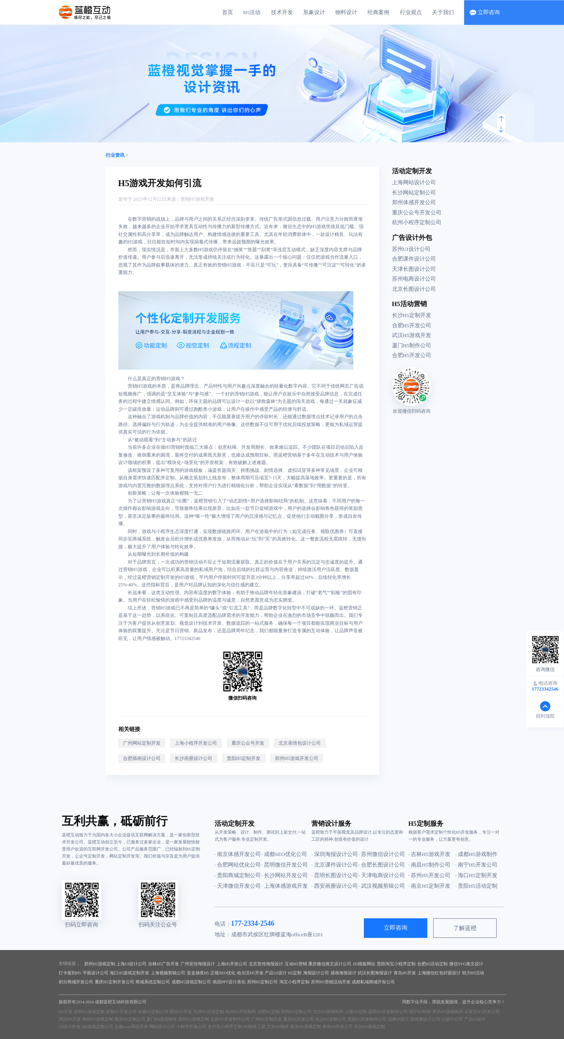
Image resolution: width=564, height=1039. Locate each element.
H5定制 (295, 973)
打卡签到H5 (70, 973)
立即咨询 (395, 928)
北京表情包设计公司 (299, 743)
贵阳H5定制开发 (244, 758)
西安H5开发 (181, 1012)
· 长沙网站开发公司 (285, 875)
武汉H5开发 (70, 1019)
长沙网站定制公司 (414, 193)
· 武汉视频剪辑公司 (381, 886)
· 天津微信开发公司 (238, 886)
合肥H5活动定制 (432, 964)
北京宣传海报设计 (266, 964)
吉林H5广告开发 (163, 964)
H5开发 (65, 1012)
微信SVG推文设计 (466, 964)
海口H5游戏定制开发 (129, 973)
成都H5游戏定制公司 (191, 982)
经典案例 (378, 12)
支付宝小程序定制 (225, 1026)
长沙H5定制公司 (330, 1019)
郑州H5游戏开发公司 (296, 758)
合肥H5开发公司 (412, 325)
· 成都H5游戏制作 (476, 854)
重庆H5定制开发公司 (114, 982)
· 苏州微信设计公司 (381, 854)
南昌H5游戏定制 (97, 1019)
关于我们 (443, 12)
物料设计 (346, 12)
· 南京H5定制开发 (429, 886)
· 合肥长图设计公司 (381, 865)
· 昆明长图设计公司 (334, 875)
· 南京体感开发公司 (238, 854)
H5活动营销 (409, 304)
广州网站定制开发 (142, 743)
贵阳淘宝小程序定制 (396, 964)
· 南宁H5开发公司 (476, 865)
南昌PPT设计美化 (229, 982)
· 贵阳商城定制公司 (238, 875)
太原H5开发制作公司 (230, 1019)
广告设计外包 (412, 237)
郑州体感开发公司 (414, 202)
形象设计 (314, 12)
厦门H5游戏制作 (161, 1019)
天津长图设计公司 (414, 269)
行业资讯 (115, 155)
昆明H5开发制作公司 (388, 1012)
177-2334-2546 (253, 923)
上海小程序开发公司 (196, 743)
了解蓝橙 (465, 928)
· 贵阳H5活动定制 (476, 886)
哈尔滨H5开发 (250, 973)
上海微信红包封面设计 (439, 973)
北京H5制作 (278, 1026)
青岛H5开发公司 (337, 1026)
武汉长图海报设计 (375, 973)
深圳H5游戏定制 (89, 1012)
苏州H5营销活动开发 (331, 982)
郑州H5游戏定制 (99, 964)
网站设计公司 (162, 1026)
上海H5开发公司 (232, 964)
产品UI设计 (275, 973)
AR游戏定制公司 (97, 1026)
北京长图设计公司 (414, 289)
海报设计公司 (316, 973)
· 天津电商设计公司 (381, 875)
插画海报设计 (343, 973)
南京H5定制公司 (129, 1019)
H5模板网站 (364, 964)
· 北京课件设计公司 (334, 865)
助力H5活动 (473, 973)
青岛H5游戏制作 (447, 1012)
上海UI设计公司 (131, 964)
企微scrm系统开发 (131, 1026)
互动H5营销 (296, 964)
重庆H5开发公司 (298, 1019)
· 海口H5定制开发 (476, 875)
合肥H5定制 (268, 1012)
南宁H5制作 (420, 1012)
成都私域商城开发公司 (373, 982)
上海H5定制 (356, 1012)
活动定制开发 (412, 171)
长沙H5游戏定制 (369, 1026)
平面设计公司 (95, 973)
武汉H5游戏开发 (412, 335)
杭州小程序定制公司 (416, 222)
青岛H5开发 (405, 973)
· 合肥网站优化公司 (238, 865)
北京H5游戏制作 (328, 1012)
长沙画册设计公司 (193, 758)
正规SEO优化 (222, 973)
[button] (501, 119)
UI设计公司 (452, 1019)
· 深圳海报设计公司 (334, 854)
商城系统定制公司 (153, 982)
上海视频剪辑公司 (168, 973)
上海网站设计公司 (414, 182)
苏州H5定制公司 (296, 1012)
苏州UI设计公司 (411, 249)
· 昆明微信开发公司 (285, 865)
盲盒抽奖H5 (198, 973)
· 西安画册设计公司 (334, 886)
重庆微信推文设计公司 (329, 964)
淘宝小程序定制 (294, 982)
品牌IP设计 (398, 1019)
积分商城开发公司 (76, 982)
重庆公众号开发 (247, 743)
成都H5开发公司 (121, 1012)
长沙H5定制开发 (412, 315)
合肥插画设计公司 (142, 758)
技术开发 (282, 12)
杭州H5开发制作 (240, 1012)
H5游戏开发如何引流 (160, 183)
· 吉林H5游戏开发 (429, 854)
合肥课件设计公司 (414, 259)
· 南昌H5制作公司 (429, 865)
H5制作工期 (254, 1026)
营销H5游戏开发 (198, 199)
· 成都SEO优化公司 (284, 854)
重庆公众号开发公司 (416, 213)
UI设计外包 (69, 1026)
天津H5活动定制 (208, 1012)
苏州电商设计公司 (414, 279)
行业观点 (411, 12)
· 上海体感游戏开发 (285, 886)
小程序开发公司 (191, 1026)
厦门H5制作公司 (412, 345)
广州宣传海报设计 (198, 964)
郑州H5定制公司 (262, 982)
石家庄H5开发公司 (482, 1012)
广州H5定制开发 (266, 1019)
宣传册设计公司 (425, 1019)
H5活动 (252, 12)
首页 (227, 12)
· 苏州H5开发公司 (429, 875)
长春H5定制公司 (153, 1012)
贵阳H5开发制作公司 (367, 1019)
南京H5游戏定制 (305, 1026)
